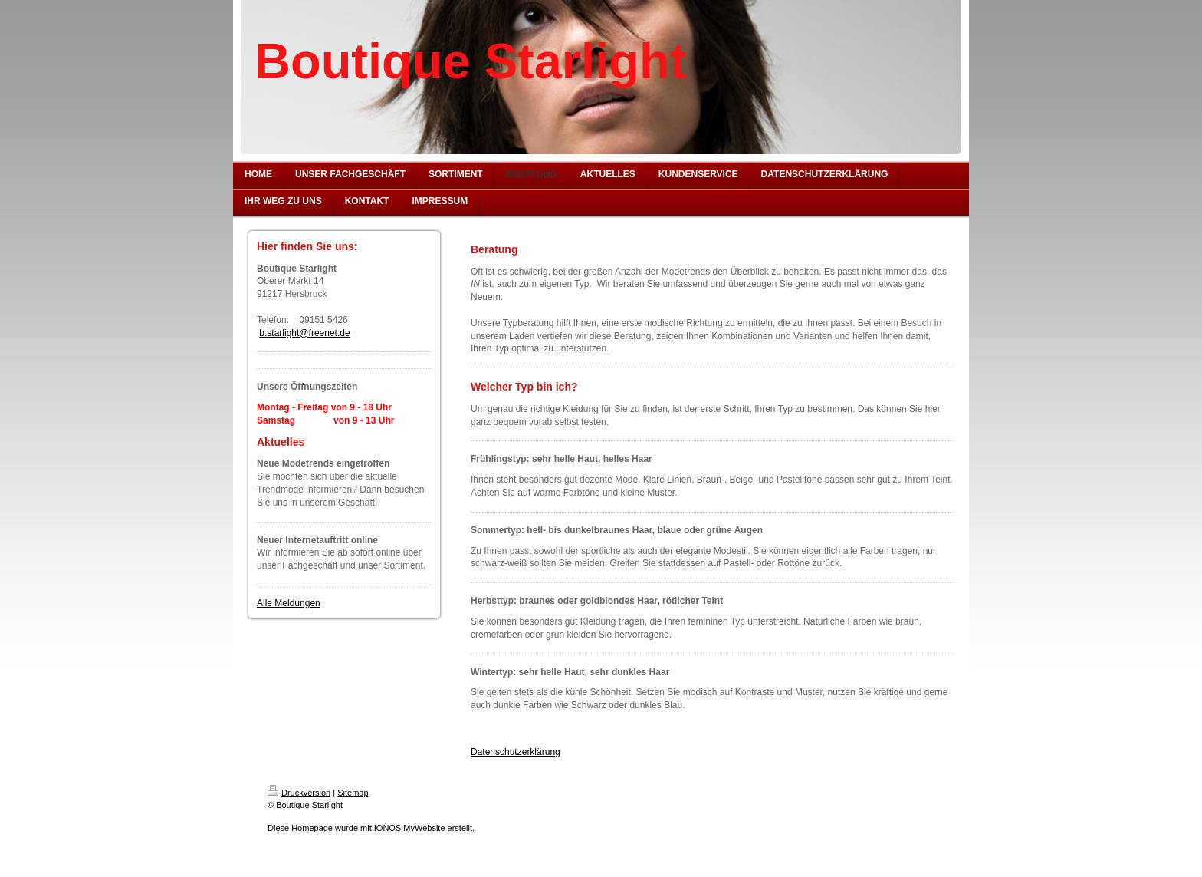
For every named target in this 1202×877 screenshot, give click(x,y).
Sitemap (352, 792)
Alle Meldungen (288, 603)
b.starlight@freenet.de (304, 333)
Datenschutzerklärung (515, 752)
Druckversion (299, 792)
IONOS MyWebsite (409, 827)
